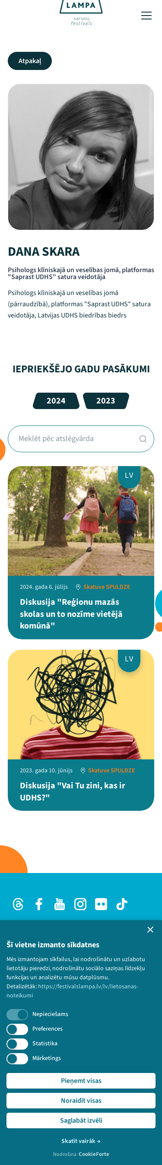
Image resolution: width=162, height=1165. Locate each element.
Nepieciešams (50, 1014)
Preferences (47, 1029)
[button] (150, 929)
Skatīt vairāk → (81, 1141)
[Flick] (101, 904)
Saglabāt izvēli (81, 1120)
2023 (105, 401)
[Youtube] (59, 904)
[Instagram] (80, 904)
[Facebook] (39, 904)
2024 (56, 401)
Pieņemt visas (81, 1081)
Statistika (44, 1043)
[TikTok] (121, 904)
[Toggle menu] (146, 15)
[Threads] (18, 904)
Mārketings (46, 1058)
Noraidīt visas (81, 1100)
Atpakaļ (30, 61)
